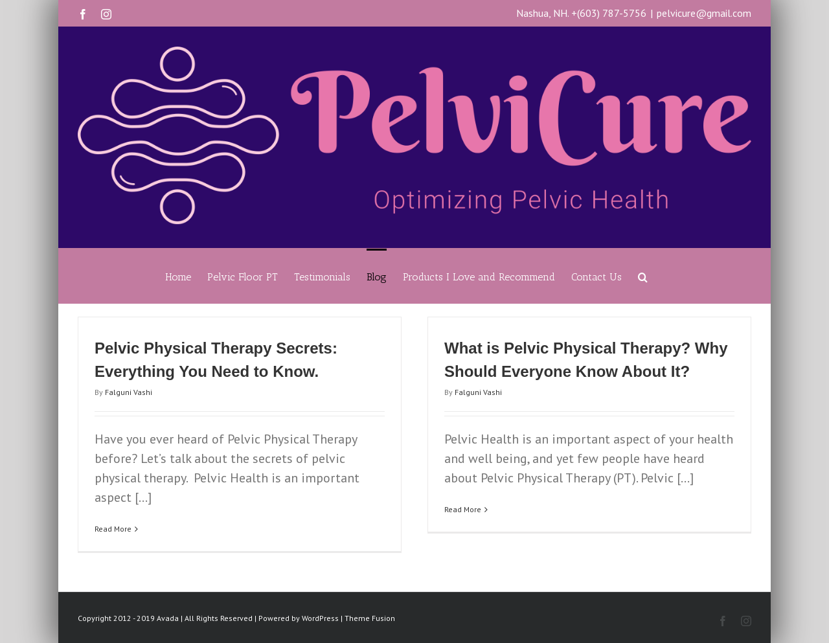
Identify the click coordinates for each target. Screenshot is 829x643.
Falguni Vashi (128, 392)
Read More (113, 529)
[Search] (643, 276)
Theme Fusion (370, 618)
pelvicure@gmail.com (704, 12)
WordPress (320, 618)
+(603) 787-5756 (608, 12)
